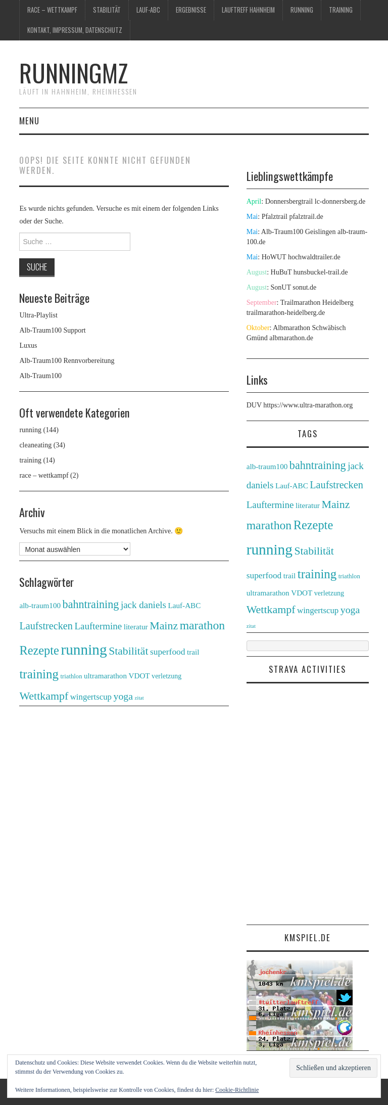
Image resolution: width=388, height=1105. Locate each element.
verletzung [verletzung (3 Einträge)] (166, 676)
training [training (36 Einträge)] (39, 674)
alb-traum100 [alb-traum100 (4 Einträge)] (40, 605)
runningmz (73, 72)
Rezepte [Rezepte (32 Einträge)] (39, 650)
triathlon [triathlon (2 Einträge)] (71, 676)
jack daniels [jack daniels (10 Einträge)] (143, 605)
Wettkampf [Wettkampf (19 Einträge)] (43, 695)
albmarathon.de (291, 338)
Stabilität (107, 10)
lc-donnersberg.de (340, 201)
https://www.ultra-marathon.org (308, 405)
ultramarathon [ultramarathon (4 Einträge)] (105, 675)
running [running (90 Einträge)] (84, 649)
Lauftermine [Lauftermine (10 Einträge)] (98, 626)
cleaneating (35, 445)
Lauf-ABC (148, 10)
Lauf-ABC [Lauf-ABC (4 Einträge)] (184, 605)
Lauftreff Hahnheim (248, 10)
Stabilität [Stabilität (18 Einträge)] (128, 651)
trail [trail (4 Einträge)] (193, 652)
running (301, 10)
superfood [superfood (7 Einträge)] (167, 652)
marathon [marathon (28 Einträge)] (202, 625)
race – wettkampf (52, 10)
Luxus (28, 345)
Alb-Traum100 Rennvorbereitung (66, 360)
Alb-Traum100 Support (52, 330)
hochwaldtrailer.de (314, 257)
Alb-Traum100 (40, 376)
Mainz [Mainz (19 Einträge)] (164, 625)
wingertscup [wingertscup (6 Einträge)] (91, 697)
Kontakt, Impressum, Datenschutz (74, 30)
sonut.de (304, 287)
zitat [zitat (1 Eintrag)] (138, 698)
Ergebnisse (191, 10)
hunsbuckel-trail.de (321, 272)
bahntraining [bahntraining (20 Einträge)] (91, 604)
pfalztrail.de (306, 216)
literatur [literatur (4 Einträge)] (136, 626)
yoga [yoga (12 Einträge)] (123, 696)
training (341, 10)
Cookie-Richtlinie (237, 1089)
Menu (29, 120)
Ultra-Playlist (38, 315)
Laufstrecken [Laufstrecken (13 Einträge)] (46, 625)
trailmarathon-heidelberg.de (286, 312)
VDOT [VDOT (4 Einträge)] (139, 675)
